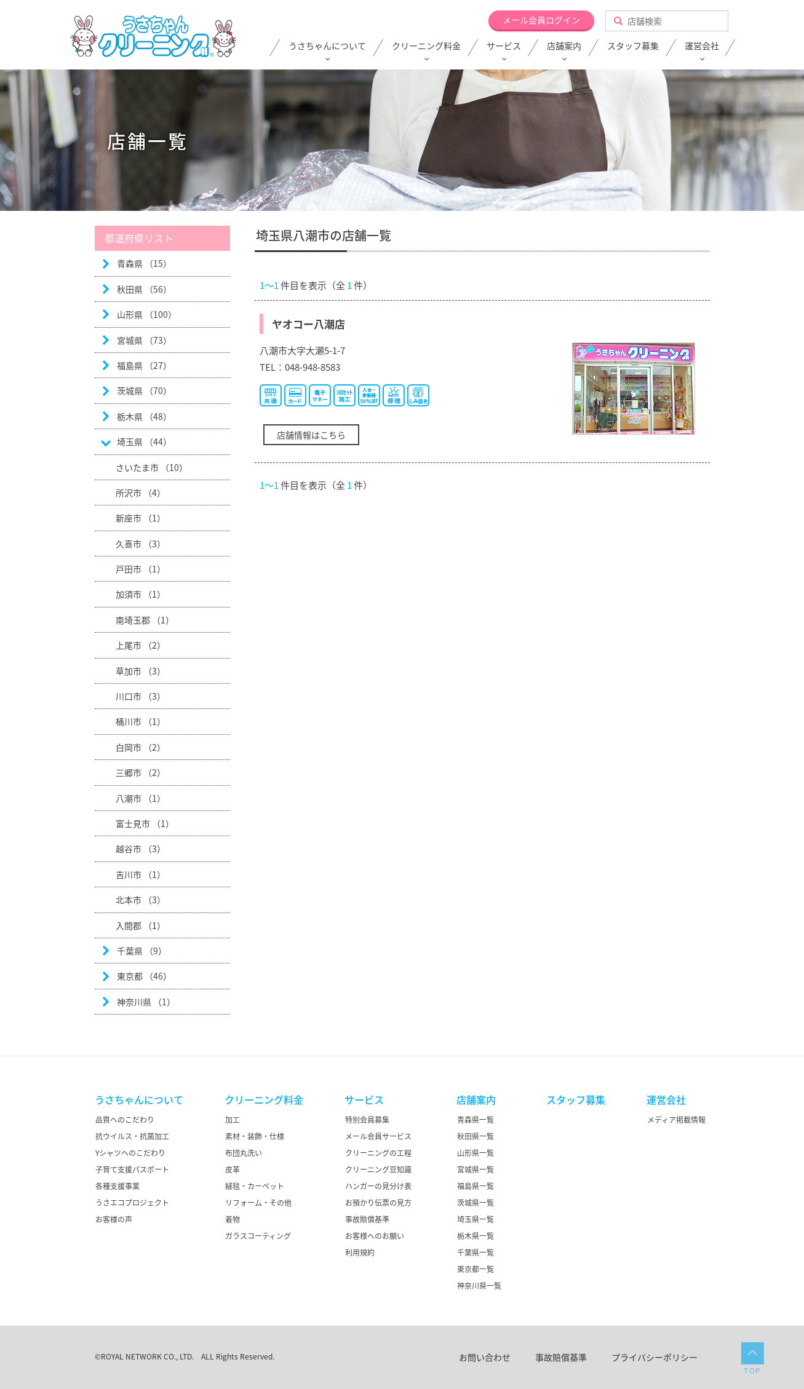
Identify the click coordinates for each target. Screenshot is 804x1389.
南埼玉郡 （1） (145, 620)
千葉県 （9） (142, 950)
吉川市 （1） (140, 874)
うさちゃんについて (327, 46)
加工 (232, 1119)
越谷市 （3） (140, 848)
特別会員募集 (367, 1119)
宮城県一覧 (475, 1169)
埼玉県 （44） (144, 441)
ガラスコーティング (258, 1235)
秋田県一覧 (475, 1136)
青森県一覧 (475, 1119)
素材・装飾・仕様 (254, 1136)
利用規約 (360, 1252)
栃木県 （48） (144, 416)
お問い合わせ (485, 1357)
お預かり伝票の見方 (378, 1202)
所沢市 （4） (140, 492)
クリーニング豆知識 (378, 1169)
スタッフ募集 (633, 46)
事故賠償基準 (367, 1219)
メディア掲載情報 (676, 1119)
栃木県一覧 (475, 1235)
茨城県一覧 (475, 1202)
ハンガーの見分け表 (378, 1186)
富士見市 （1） (145, 823)
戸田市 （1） (140, 569)
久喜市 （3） (140, 543)
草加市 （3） (140, 671)
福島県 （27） (144, 365)
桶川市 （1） (140, 721)
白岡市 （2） (140, 747)
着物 (232, 1219)
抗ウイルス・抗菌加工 (132, 1136)
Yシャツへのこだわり (130, 1152)
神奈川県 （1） (146, 1001)
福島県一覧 (475, 1186)
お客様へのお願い (374, 1235)
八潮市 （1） (140, 798)
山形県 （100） (147, 314)
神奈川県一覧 (479, 1285)
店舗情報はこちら (311, 435)
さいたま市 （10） (152, 467)
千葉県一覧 (475, 1252)
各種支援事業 (117, 1186)
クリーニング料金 (426, 46)
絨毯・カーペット (254, 1186)
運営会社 (702, 46)
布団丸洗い (243, 1152)
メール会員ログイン (541, 20)
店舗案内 (564, 46)
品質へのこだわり (124, 1119)
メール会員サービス (378, 1136)
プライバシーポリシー (654, 1357)
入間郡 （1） (140, 925)
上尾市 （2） (140, 645)
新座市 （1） (140, 518)
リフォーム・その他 (258, 1202)
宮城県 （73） (144, 340)
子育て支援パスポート (132, 1169)
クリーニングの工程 (378, 1152)
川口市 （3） (140, 696)
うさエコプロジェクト (132, 1202)
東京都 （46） (144, 976)
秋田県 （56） (144, 289)
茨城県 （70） (144, 390)
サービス (504, 46)
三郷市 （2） (140, 772)
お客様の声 (113, 1219)
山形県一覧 (475, 1152)
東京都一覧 (475, 1269)
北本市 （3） (140, 899)
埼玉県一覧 (475, 1219)
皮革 (232, 1169)
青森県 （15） (144, 263)
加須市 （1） (140, 594)
